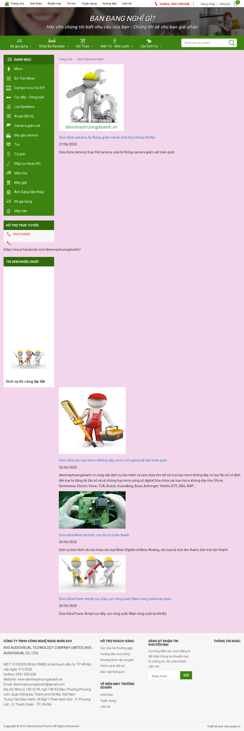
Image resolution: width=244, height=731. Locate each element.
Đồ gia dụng (23, 201)
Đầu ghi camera (26, 135)
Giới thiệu (36, 3)
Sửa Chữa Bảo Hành (90, 59)
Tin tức (71, 3)
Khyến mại (54, 3)
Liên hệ (127, 3)
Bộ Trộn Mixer (24, 78)
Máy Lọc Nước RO (27, 163)
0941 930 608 (174, 4)
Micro (18, 69)
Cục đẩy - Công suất (29, 97)
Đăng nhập (208, 4)
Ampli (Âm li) (24, 116)
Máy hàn (20, 211)
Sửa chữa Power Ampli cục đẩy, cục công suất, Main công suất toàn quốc (115, 599)
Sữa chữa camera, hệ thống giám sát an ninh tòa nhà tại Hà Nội (107, 137)
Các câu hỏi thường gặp (116, 648)
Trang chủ (17, 3)
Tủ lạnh (19, 154)
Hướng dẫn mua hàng (115, 654)
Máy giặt (20, 183)
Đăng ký (225, 4)
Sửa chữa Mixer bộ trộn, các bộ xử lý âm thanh (94, 535)
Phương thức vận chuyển (117, 660)
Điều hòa (20, 173)
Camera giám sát (27, 126)
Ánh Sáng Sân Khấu (29, 192)
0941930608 (21, 234)
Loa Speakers (24, 107)
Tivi (17, 144)
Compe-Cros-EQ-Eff (29, 88)
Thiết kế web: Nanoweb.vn (223, 726)
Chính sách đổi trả (112, 666)
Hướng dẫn (109, 3)
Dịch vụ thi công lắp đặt (25, 383)
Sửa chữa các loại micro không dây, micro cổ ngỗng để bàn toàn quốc (113, 460)
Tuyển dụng (89, 3)
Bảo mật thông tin (112, 672)
